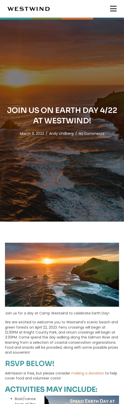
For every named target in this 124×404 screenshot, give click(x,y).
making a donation (87, 373)
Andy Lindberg (61, 133)
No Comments (91, 133)
